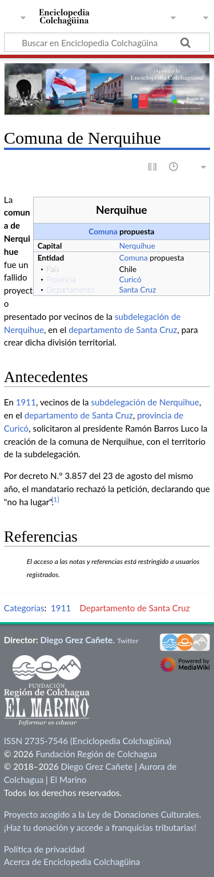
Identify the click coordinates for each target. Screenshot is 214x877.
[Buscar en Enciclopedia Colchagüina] (107, 42)
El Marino (68, 779)
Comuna (103, 231)
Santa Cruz (137, 289)
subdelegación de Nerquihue (145, 402)
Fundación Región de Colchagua (95, 754)
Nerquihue (137, 245)
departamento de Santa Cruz (122, 329)
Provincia (61, 279)
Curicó (130, 279)
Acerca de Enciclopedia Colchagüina (72, 861)
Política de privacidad (44, 849)
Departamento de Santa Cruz (134, 608)
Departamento (70, 289)
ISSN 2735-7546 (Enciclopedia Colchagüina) (87, 741)
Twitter (128, 640)
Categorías (24, 608)
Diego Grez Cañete (77, 640)
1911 (26, 402)
